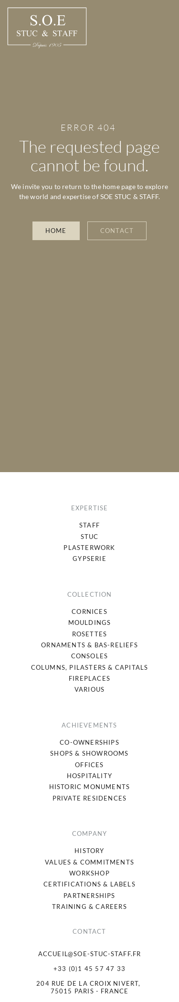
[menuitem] (89, 525)
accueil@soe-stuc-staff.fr (89, 954)
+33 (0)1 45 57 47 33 (89, 968)
